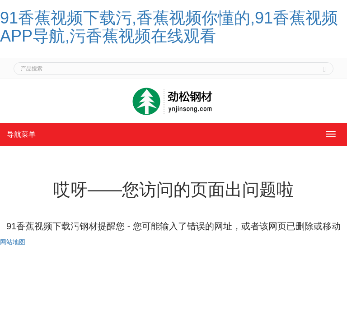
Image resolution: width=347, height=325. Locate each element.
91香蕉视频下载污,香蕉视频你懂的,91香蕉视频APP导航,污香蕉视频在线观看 (169, 27)
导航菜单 (21, 134)
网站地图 (12, 242)
